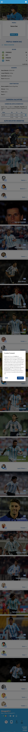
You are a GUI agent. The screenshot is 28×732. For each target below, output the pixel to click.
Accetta (20, 378)
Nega (6, 378)
